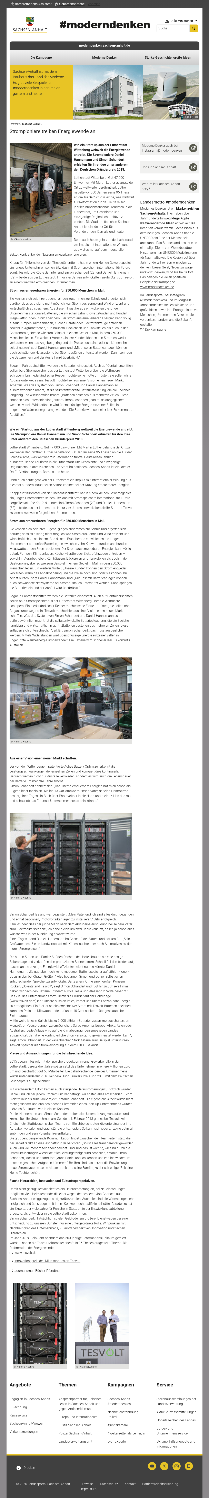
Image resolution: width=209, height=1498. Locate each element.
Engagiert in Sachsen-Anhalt (30, 1399)
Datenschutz (109, 1484)
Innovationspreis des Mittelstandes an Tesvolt (47, 1261)
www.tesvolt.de (25, 1253)
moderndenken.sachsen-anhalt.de (104, 45)
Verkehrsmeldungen (24, 1432)
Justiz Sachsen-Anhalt (75, 1425)
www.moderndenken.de (157, 287)
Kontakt (130, 1484)
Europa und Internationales (78, 1417)
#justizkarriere (118, 1425)
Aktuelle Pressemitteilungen (176, 1412)
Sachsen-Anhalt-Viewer (26, 1423)
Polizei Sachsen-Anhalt (75, 1433)
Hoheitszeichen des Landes (176, 1420)
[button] (31, 4)
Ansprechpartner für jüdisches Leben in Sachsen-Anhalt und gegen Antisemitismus (80, 1404)
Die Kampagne (41, 57)
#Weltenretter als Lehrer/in (126, 1433)
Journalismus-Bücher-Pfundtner (37, 1271)
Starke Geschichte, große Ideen (168, 57)
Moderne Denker (104, 57)
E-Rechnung (18, 1407)
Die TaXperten (118, 1441)
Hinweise (86, 1484)
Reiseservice (18, 1415)
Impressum (88, 1489)
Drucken (25, 1467)
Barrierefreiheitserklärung (160, 1484)
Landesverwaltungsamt (75, 1441)
